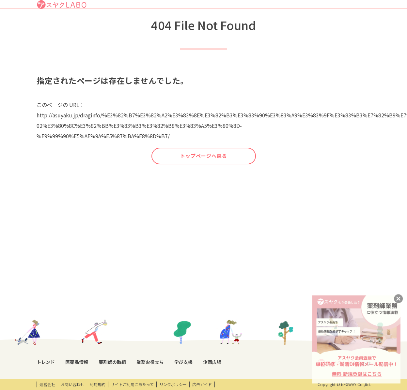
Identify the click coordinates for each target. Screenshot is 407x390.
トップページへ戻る (203, 180)
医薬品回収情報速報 (95, 318)
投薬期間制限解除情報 (97, 329)
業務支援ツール (179, 307)
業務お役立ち (263, 24)
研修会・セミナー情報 (240, 318)
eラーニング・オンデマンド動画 (246, 332)
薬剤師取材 (137, 307)
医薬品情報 (198, 24)
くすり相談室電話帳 (95, 351)
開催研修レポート (237, 307)
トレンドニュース (52, 307)
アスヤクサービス (349, 24)
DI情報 (84, 307)
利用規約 (97, 384)
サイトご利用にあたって (132, 384)
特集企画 (135, 318)
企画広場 (316, 24)
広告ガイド (202, 384)
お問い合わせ (72, 384)
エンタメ (291, 307)
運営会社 (47, 384)
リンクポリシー (173, 384)
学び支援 (292, 24)
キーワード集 (177, 318)
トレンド (171, 24)
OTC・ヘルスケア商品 (97, 340)
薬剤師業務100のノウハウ (188, 340)
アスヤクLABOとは (229, 8)
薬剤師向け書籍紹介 (183, 329)
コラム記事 (46, 318)
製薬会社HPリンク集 (96, 362)
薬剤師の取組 (229, 24)
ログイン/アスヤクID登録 (291, 8)
